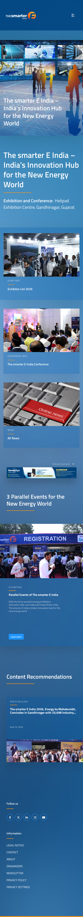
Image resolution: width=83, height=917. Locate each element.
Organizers (15, 866)
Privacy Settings (18, 887)
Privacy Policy (17, 880)
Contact (12, 852)
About (11, 859)
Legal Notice (15, 845)
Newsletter (15, 873)
